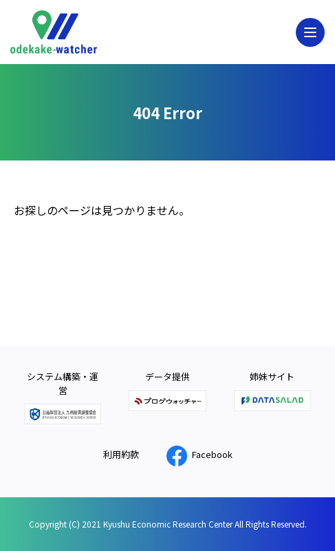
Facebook (199, 454)
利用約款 (121, 454)
